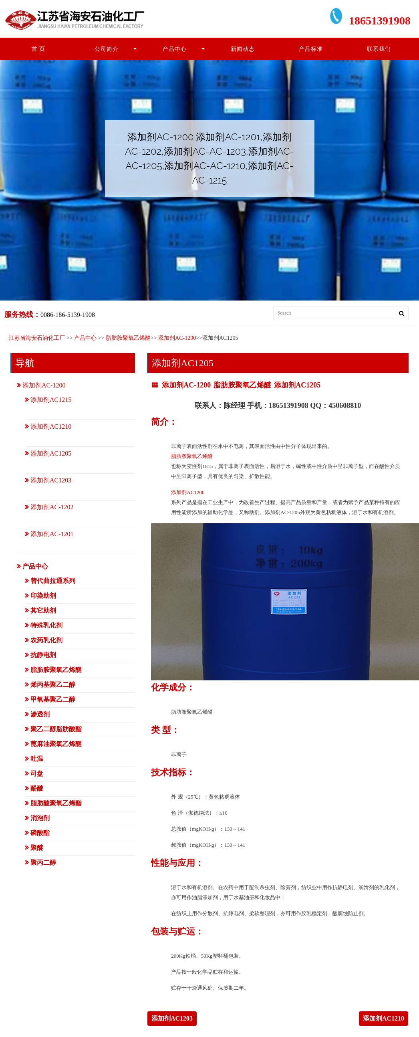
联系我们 (379, 49)
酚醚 (36, 788)
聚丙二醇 (43, 862)
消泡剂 (40, 818)
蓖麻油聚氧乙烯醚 (56, 743)
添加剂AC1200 (187, 492)
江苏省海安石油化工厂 (37, 338)
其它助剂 (43, 610)
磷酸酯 (40, 832)
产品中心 (175, 49)
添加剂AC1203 (172, 1018)
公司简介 (107, 49)
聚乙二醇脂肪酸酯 (56, 729)
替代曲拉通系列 (52, 580)
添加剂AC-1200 (177, 338)
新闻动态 (243, 49)
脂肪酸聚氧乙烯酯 (56, 803)
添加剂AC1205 (297, 385)
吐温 (36, 758)
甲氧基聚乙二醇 (52, 699)
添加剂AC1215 (50, 399)
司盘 (36, 773)
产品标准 (311, 49)
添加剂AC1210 (383, 1018)
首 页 (39, 49)
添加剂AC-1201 (52, 534)
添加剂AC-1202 (52, 507)
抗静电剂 (43, 655)
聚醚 (36, 847)
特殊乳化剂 (46, 625)
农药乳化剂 (46, 640)
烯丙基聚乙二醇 (52, 684)
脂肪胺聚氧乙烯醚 (128, 338)
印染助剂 (43, 595)
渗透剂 (40, 714)
